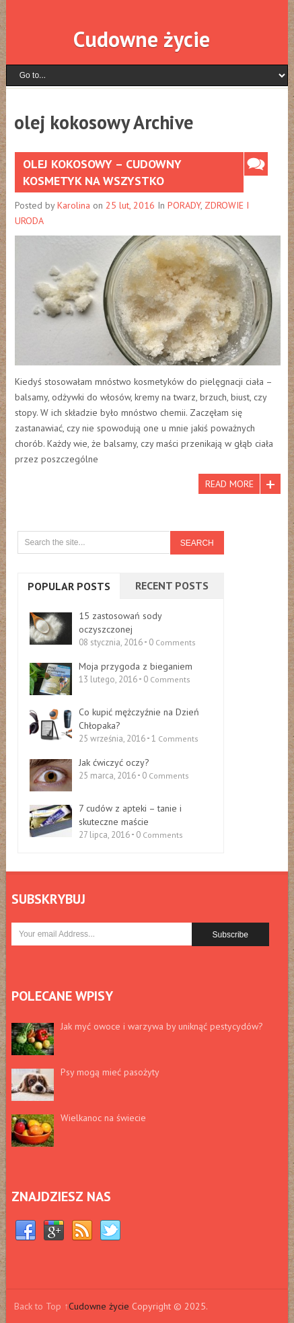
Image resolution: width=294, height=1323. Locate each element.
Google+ (54, 1231)
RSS (82, 1231)
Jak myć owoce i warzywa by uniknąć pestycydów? (162, 1026)
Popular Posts (69, 586)
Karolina (73, 205)
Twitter (110, 1231)
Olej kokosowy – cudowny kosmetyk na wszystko (102, 172)
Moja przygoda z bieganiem (135, 666)
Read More (229, 484)
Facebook (25, 1231)
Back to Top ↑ (41, 1306)
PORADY (184, 205)
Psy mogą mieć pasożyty (110, 1072)
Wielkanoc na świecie (103, 1118)
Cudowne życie (141, 39)
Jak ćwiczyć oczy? (114, 762)
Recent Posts (172, 585)
